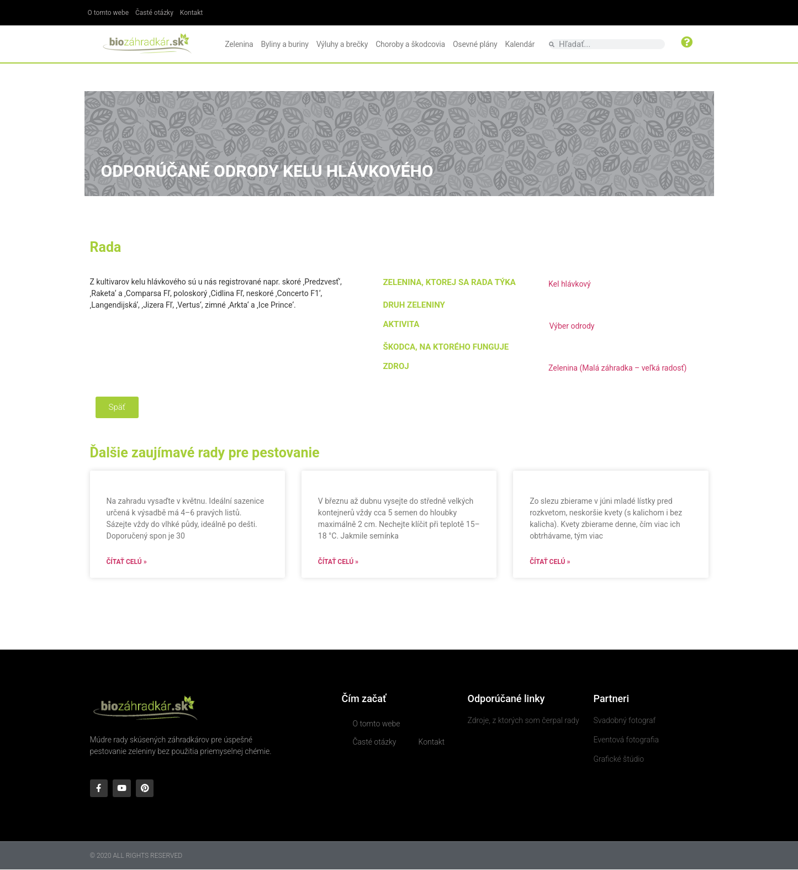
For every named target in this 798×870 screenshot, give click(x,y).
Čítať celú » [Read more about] (127, 562)
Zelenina (239, 44)
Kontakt (191, 13)
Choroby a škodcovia (410, 44)
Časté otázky (154, 13)
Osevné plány (475, 44)
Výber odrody (571, 325)
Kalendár (520, 44)
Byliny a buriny (285, 44)
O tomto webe (108, 13)
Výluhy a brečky (342, 44)
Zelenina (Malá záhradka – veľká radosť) (617, 367)
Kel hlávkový (569, 284)
